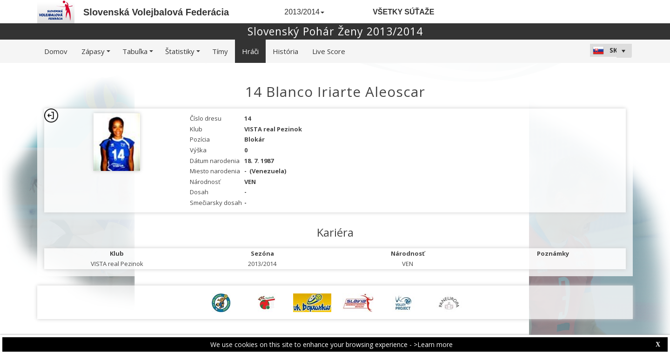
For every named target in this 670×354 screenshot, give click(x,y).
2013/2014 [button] (304, 12)
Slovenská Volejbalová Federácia (156, 12)
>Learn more (433, 344)
